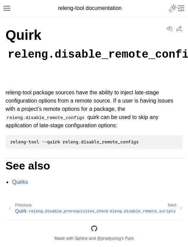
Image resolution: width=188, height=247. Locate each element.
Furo (129, 238)
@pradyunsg (109, 238)
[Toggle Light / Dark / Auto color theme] (173, 8)
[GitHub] (94, 229)
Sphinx (81, 238)
